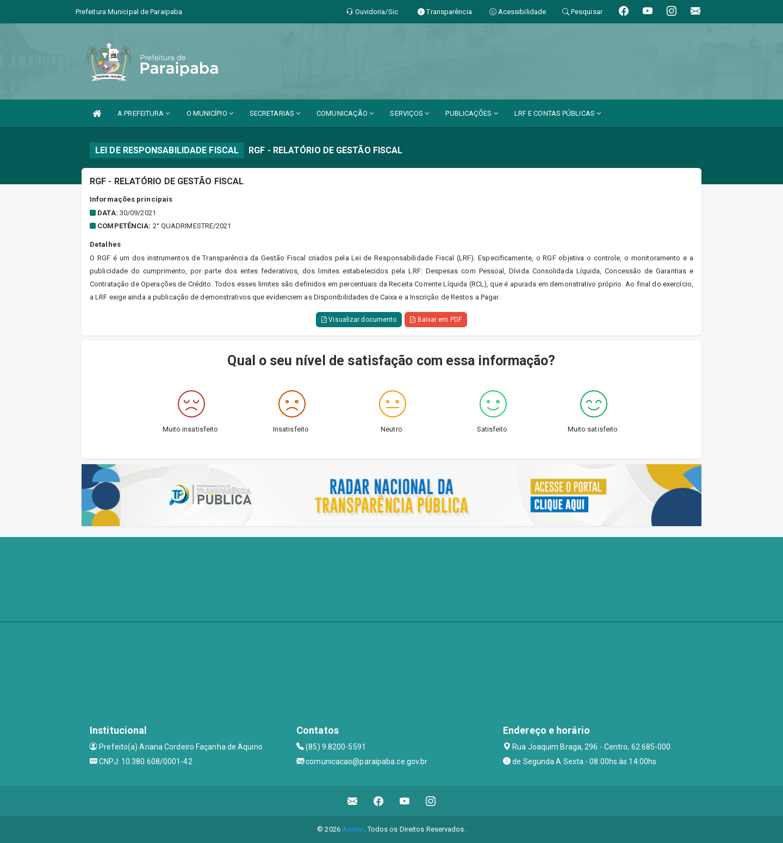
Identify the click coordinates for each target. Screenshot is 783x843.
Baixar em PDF (436, 319)
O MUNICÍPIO (210, 113)
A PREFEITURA (143, 113)
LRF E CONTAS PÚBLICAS (557, 113)
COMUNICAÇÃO (345, 113)
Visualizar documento (358, 319)
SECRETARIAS (275, 113)
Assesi (353, 829)
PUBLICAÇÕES (471, 113)
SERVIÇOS (409, 113)
